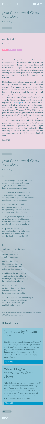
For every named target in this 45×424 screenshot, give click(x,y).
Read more (9, 362)
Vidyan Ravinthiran (20, 333)
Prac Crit (11, 4)
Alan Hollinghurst (9, 22)
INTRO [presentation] (5, 50)
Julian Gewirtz (8, 44)
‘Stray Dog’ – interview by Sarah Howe (18, 373)
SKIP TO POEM (7, 28)
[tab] (5, 50)
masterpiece (18, 102)
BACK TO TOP (6, 154)
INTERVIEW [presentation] (12, 50)
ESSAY (19, 50)
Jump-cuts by (15, 331)
